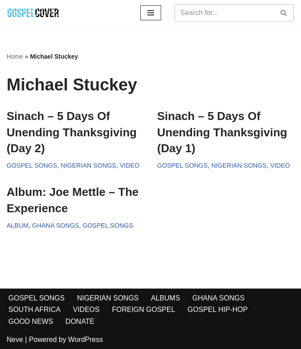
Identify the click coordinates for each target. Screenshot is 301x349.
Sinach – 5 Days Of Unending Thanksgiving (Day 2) (72, 132)
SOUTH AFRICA (34, 309)
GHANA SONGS (55, 225)
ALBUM (18, 225)
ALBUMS (165, 298)
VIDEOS (86, 309)
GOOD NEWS (30, 321)
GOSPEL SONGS (32, 165)
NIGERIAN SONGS (89, 165)
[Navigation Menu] (150, 12)
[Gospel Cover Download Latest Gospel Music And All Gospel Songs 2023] (33, 12)
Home (15, 56)
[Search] (224, 13)
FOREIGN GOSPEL (143, 309)
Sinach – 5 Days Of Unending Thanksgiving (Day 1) (222, 132)
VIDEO (129, 165)
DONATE (79, 321)
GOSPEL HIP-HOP (218, 309)
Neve (15, 339)
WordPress (85, 339)
